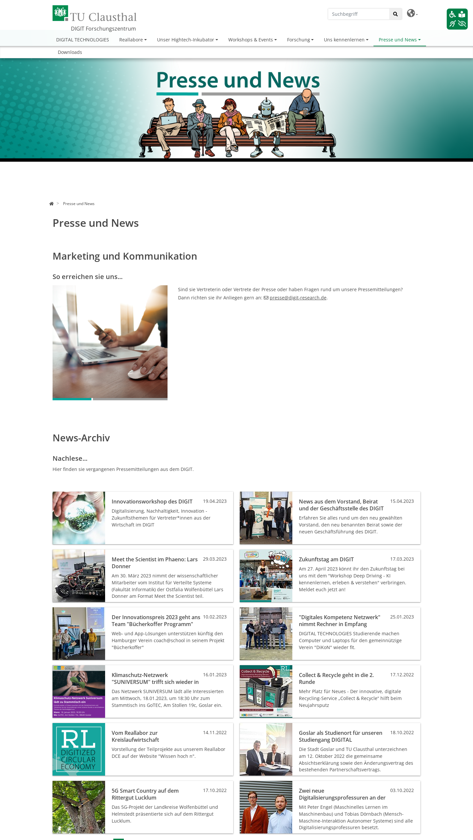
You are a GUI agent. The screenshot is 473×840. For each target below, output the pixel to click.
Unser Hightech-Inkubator (185, 39)
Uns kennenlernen (344, 39)
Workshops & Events (250, 39)
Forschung (298, 39)
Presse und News (398, 39)
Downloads (70, 52)
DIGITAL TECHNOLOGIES (82, 39)
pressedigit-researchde (298, 297)
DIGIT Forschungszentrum (103, 28)
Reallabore (131, 39)
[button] (412, 13)
